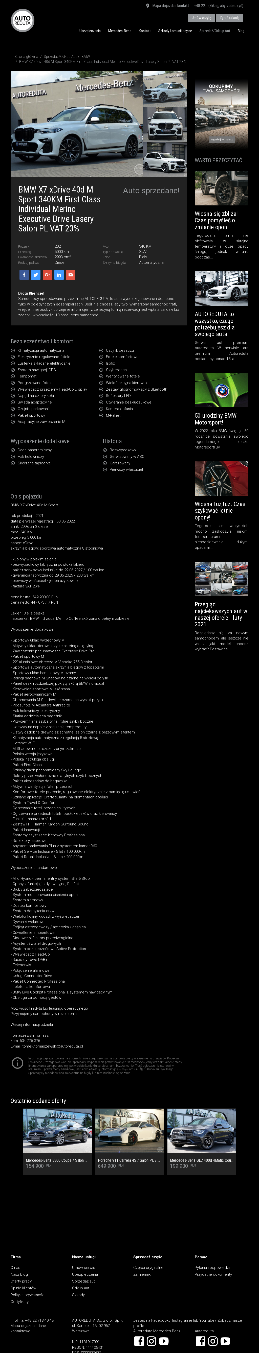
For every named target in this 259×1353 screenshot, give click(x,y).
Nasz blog (19, 1274)
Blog (241, 31)
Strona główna (26, 57)
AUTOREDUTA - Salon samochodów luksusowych (22, 20)
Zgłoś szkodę (230, 18)
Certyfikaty (20, 1301)
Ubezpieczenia (90, 31)
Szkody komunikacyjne (175, 31)
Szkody (78, 1295)
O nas (15, 1267)
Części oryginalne (148, 1267)
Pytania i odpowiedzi (212, 1267)
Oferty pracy (21, 1281)
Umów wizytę (201, 18)
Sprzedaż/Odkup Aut (215, 31)
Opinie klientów (23, 1288)
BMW (85, 57)
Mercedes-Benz (119, 31)
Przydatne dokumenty (213, 1274)
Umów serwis (83, 1267)
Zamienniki (142, 1274)
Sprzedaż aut (83, 1281)
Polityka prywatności (28, 1295)
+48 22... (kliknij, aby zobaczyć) (218, 5)
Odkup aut (80, 1288)
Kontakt (145, 31)
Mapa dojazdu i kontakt (167, 6)
